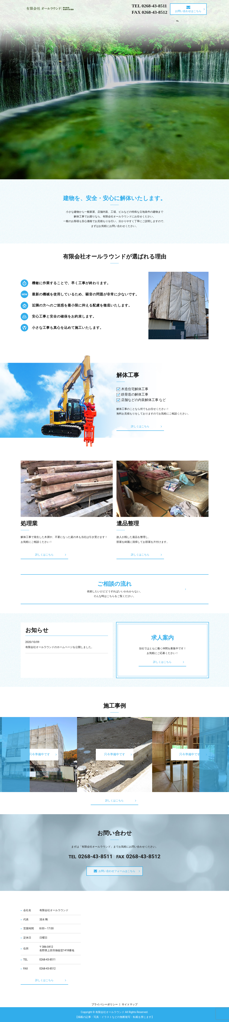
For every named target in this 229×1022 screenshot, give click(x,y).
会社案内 (61, 21)
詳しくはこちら (135, 426)
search (188, 21)
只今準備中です (114, 754)
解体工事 (80, 21)
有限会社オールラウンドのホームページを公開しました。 (59, 647)
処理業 (97, 21)
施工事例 (156, 21)
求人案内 (174, 21)
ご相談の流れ (135, 21)
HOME (45, 21)
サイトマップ (130, 1004)
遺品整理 (114, 21)
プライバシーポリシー (104, 1004)
